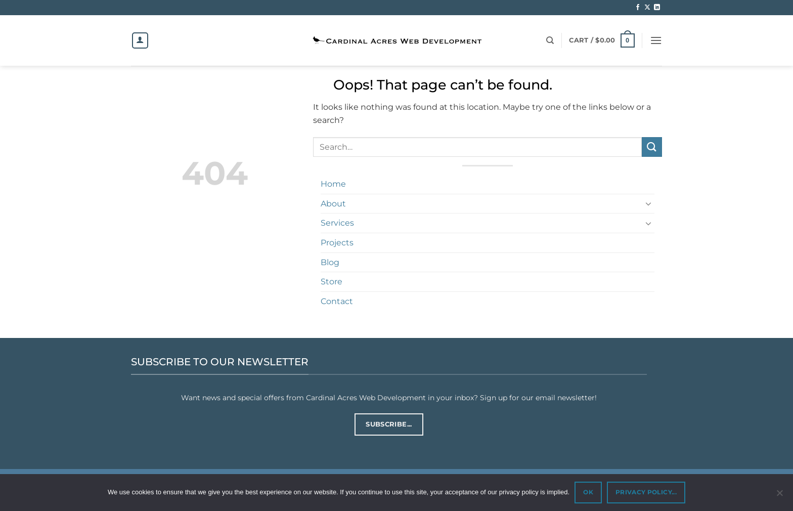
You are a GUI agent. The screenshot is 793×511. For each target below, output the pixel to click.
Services (337, 223)
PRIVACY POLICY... (646, 492)
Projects (337, 242)
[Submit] (652, 147)
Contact (337, 301)
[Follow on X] (647, 7)
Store (331, 281)
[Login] (140, 40)
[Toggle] (648, 203)
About (333, 203)
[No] (779, 496)
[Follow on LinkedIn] (657, 7)
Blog (330, 262)
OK (588, 492)
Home (333, 184)
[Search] (550, 40)
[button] (601, 40)
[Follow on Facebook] (638, 7)
